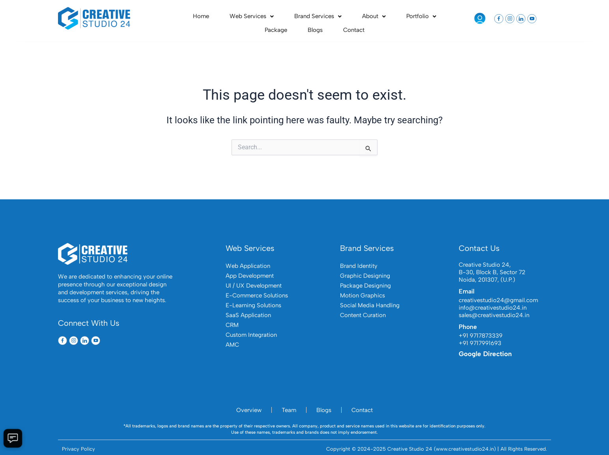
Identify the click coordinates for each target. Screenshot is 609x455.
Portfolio (354, 18)
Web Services (225, 18)
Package (387, 18)
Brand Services (277, 18)
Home (187, 18)
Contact (438, 18)
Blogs (413, 18)
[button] (224, 18)
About (320, 18)
